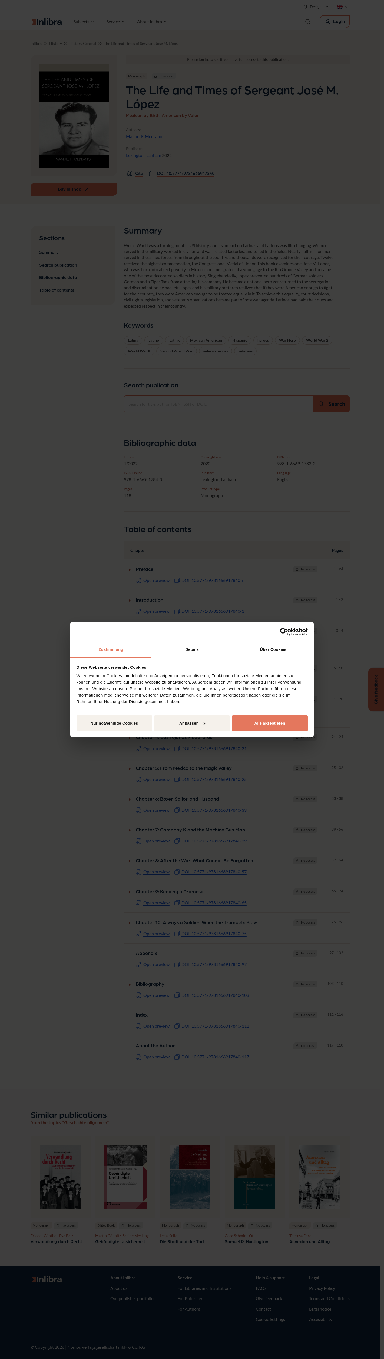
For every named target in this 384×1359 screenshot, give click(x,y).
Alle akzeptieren (269, 723)
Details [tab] (192, 649)
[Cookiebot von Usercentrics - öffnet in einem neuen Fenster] (284, 632)
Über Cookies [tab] (273, 649)
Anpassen (192, 723)
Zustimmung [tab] (111, 649)
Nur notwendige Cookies (114, 723)
